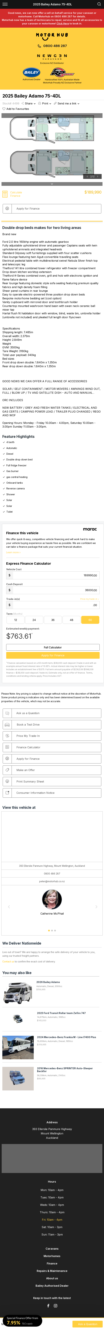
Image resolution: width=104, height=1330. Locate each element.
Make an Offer (20, 770)
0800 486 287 (55, 46)
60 (90, 620)
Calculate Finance (16, 194)
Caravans (52, 1248)
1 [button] (49, 931)
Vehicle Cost (13, 569)
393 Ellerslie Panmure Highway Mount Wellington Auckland (52, 1133)
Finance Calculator (23, 747)
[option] (52, 146)
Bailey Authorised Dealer (52, 1285)
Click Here (63, 23)
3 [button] (55, 931)
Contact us (8, 961)
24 (34, 620)
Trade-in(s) (13, 599)
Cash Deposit (14, 584)
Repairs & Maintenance (52, 1271)
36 (53, 620)
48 (71, 620)
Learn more (13, 552)
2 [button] (52, 931)
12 (15, 620)
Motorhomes (52, 1256)
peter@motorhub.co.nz (52, 881)
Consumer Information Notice (30, 793)
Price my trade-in (90, 599)
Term (14, 613)
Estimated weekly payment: (23, 628)
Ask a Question (87, 1324)
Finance (52, 1263)
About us (52, 1278)
